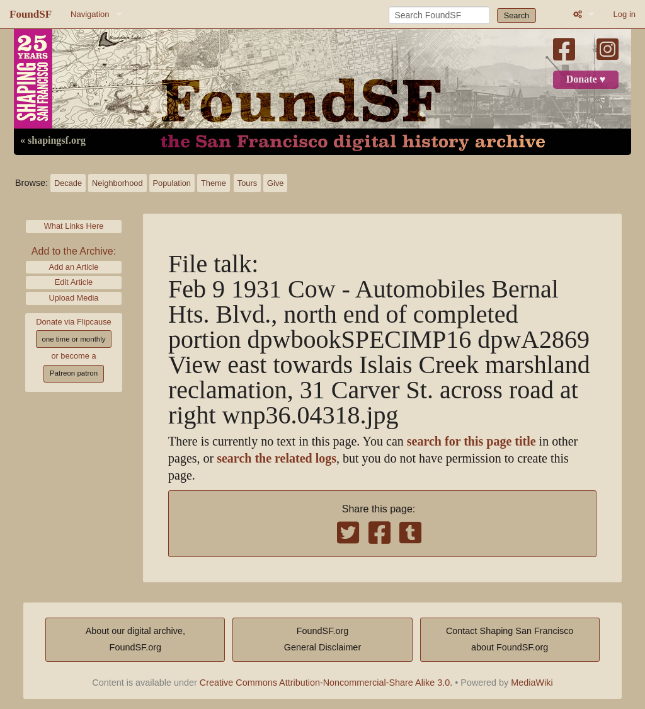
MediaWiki (531, 682)
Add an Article (74, 267)
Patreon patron (74, 373)
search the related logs (276, 458)
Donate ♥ (585, 79)
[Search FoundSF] (439, 15)
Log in (625, 14)
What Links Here (74, 226)
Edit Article (74, 282)
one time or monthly (73, 339)
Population (172, 183)
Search (517, 15)
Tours (247, 183)
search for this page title (471, 441)
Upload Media (74, 298)
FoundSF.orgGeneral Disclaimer (322, 639)
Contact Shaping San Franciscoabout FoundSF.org (509, 639)
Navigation (90, 14)
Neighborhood (117, 183)
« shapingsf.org (53, 140)
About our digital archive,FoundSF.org (135, 639)
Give (275, 183)
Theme (213, 183)
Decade (68, 183)
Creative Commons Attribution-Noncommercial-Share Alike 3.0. (326, 682)
